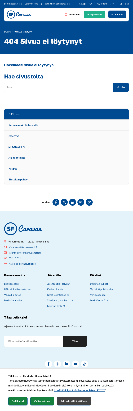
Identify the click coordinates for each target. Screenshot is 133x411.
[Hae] (58, 87)
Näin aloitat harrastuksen (17, 289)
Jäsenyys (13, 135)
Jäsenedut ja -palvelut (58, 283)
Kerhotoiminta (55, 289)
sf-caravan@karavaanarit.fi (23, 247)
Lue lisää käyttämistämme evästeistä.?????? (79, 390)
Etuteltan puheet (18, 179)
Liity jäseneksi (11, 283)
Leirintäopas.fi (99, 300)
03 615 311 (15, 258)
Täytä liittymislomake (101, 289)
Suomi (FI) (106, 3)
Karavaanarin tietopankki (23, 125)
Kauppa (12, 168)
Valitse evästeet (42, 401)
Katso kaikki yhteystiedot (22, 263)
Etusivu (15, 114)
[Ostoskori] (90, 4)
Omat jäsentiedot (58, 294)
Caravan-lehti (56, 305)
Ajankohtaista (16, 157)
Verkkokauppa (97, 294)
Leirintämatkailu (13, 300)
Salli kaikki (18, 401)
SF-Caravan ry (16, 146)
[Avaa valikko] (117, 14)
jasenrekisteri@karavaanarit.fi (25, 252)
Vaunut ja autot (12, 294)
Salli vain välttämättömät (74, 401)
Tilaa (75, 341)
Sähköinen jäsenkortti (60, 300)
